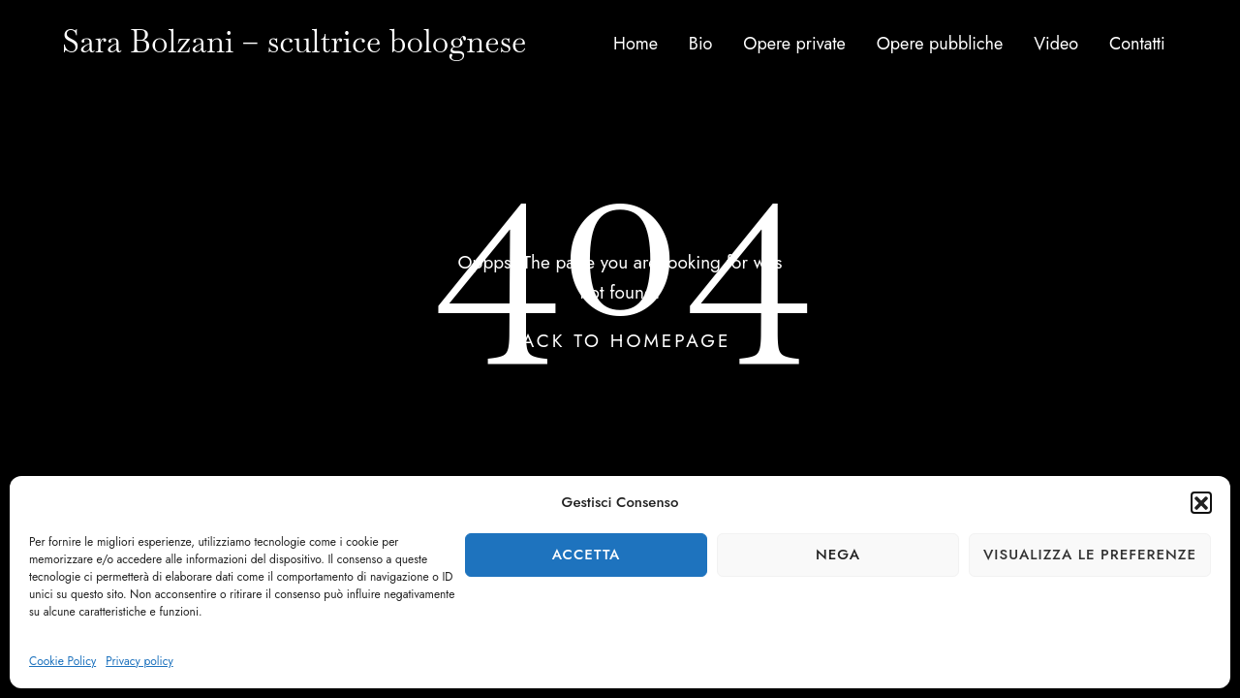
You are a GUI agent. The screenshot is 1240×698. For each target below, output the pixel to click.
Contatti (1137, 43)
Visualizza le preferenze (1089, 554)
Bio (701, 43)
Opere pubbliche (940, 43)
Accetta (586, 554)
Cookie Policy (62, 661)
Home (635, 43)
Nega (838, 554)
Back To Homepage (620, 341)
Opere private (794, 43)
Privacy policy (139, 661)
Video (1056, 43)
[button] (1201, 502)
